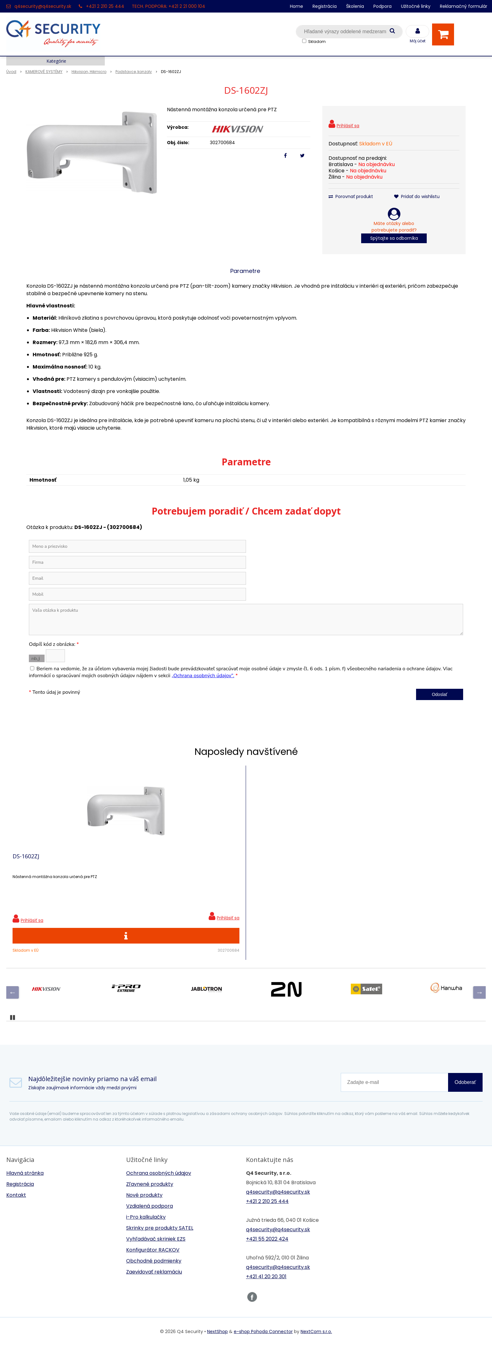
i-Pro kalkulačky (146, 1226)
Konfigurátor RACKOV (152, 1259)
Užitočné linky (415, 6)
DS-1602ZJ (26, 861)
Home (296, 6)
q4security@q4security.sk (42, 6)
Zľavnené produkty (149, 1193)
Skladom (317, 41)
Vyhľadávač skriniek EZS (155, 1248)
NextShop (217, 1341)
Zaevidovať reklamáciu (154, 1281)
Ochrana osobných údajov (158, 1182)
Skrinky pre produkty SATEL (159, 1237)
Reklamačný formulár (463, 6)
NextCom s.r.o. (316, 1341)
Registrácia (325, 6)
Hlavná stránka (25, 1182)
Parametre (245, 271)
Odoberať (465, 1091)
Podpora (382, 6)
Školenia (355, 6)
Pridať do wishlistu (417, 196)
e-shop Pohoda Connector (263, 1341)
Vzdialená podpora (149, 1215)
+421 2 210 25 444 (105, 6)
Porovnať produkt (351, 196)
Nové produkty (144, 1204)
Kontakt (16, 1204)
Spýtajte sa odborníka (394, 238)
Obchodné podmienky (153, 1270)
